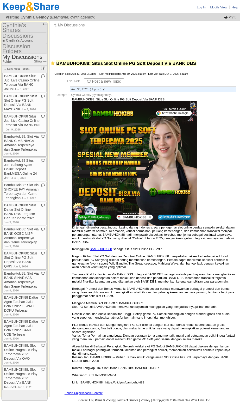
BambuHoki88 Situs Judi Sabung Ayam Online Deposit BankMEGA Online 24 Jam (20, 169)
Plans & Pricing (104, 400)
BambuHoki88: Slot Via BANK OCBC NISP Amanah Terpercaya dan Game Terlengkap (21, 237)
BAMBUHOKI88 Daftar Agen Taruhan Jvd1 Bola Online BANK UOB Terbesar (21, 330)
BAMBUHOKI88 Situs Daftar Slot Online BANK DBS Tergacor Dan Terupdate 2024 (20, 213)
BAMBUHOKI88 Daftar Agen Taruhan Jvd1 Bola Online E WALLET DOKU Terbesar (21, 306)
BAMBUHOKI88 (101, 249)
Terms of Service (127, 400)
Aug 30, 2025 (88, 89)
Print (229, 17)
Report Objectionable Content (83, 393)
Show (40, 61)
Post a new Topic (104, 81)
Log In (201, 7)
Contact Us (85, 400)
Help (235, 7)
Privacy (145, 400)
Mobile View (218, 7)
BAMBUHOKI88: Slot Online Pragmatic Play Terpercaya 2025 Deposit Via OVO (21, 354)
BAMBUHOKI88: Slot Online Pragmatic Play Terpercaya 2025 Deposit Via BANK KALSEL (21, 378)
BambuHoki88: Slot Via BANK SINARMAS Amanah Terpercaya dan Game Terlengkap (21, 281)
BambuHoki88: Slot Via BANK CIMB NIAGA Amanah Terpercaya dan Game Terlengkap (21, 145)
